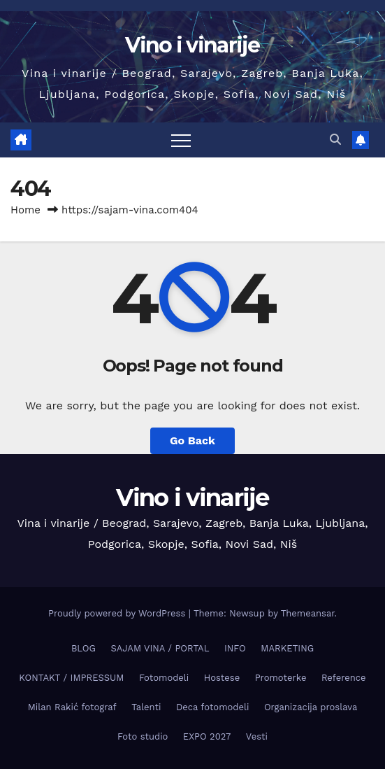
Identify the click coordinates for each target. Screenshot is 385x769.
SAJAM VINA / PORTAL (159, 648)
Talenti (146, 707)
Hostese (222, 677)
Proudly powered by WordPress (118, 613)
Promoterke (281, 677)
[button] (335, 139)
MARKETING (287, 648)
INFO (235, 648)
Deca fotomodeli (212, 707)
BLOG (83, 648)
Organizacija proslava (310, 707)
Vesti (257, 736)
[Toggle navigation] (181, 140)
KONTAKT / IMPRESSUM (71, 677)
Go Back (192, 440)
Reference (343, 677)
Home (25, 210)
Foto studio (142, 736)
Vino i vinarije (192, 45)
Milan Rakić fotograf (72, 707)
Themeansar (308, 613)
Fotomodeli (164, 677)
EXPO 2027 (207, 736)
